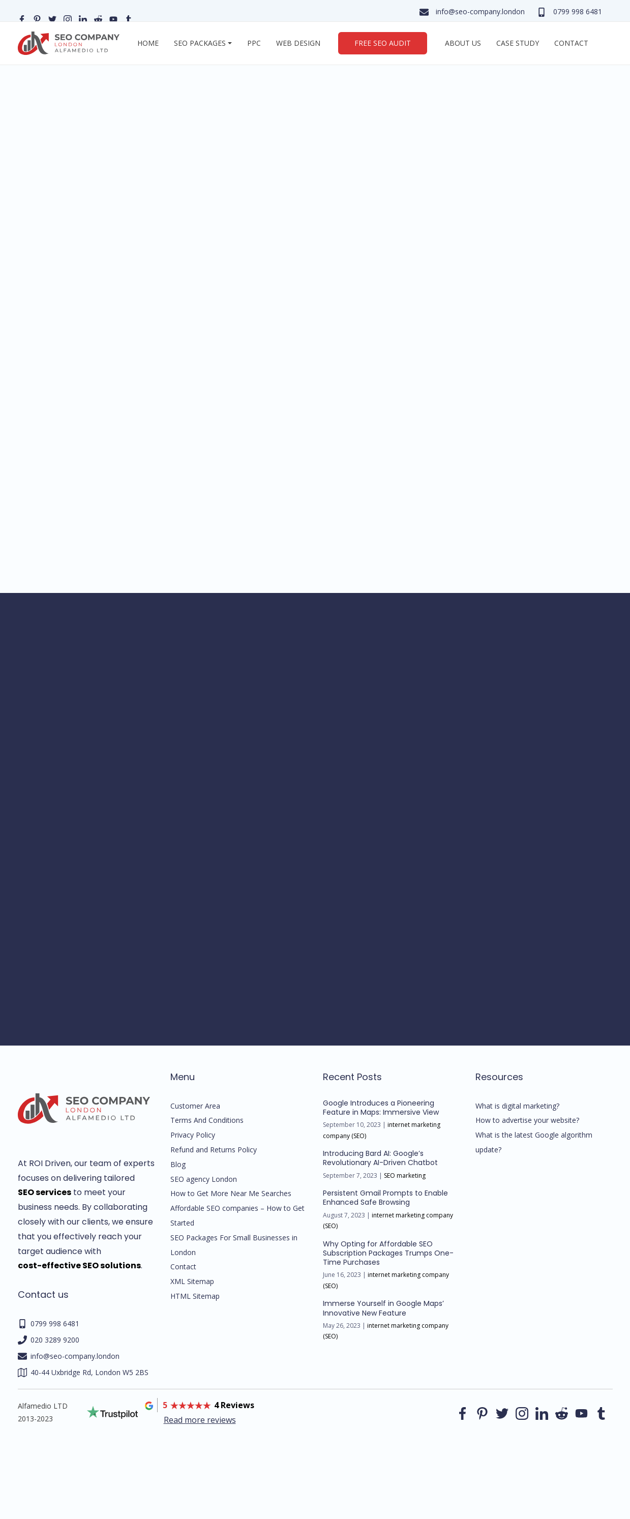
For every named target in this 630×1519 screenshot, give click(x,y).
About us (463, 43)
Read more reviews (200, 1419)
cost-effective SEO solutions (79, 1265)
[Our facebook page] (22, 18)
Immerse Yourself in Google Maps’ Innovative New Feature (383, 1308)
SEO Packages (200, 43)
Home (148, 43)
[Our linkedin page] (83, 18)
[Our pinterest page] (37, 18)
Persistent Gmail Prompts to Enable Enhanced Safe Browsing (385, 1197)
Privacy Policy (192, 1135)
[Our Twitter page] (52, 18)
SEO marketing (405, 1175)
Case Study (517, 43)
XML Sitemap (192, 1281)
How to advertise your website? (527, 1120)
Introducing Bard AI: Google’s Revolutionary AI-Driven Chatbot (380, 1158)
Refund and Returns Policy (213, 1149)
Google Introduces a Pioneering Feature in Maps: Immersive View (381, 1107)
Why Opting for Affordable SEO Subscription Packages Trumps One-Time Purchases (388, 1253)
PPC (254, 43)
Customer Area (195, 1106)
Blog (178, 1164)
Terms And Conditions (207, 1120)
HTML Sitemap (195, 1296)
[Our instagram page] (68, 18)
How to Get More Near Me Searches (230, 1193)
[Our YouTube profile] (113, 18)
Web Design (298, 43)
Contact (571, 43)
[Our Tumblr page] (129, 18)
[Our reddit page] (98, 18)
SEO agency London (203, 1179)
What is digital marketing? (517, 1106)
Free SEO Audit (382, 43)
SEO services (44, 1192)
